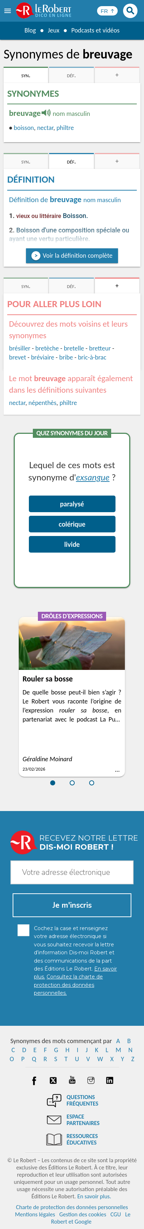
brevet (17, 357)
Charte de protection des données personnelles (72, 1207)
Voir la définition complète (77, 256)
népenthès (43, 403)
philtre (65, 128)
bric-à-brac (92, 357)
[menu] (8, 11)
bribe (66, 357)
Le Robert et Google (90, 1218)
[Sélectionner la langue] (107, 11)
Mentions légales (35, 1214)
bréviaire (42, 357)
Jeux (53, 30)
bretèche (47, 348)
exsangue (93, 477)
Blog (30, 30)
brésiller (19, 348)
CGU (115, 1214)
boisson (24, 128)
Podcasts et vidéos (95, 30)
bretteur (100, 348)
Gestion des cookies (82, 1214)
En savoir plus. (94, 1196)
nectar (45, 128)
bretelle (74, 348)
